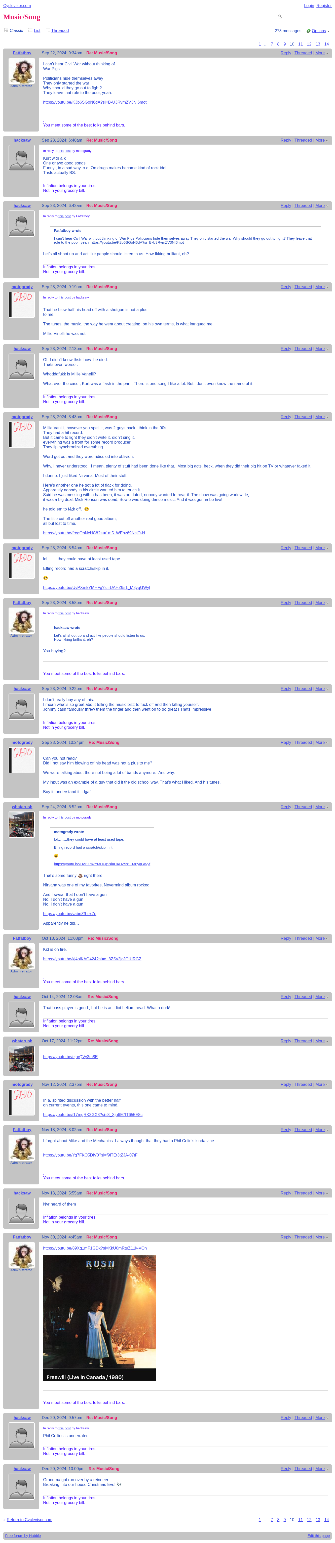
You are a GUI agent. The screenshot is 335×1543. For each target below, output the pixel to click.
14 (326, 44)
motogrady (22, 286)
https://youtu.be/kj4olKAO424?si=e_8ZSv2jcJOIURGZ (92, 959)
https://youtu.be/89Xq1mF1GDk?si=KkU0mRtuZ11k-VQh (95, 1248)
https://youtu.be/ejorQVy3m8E (70, 1056)
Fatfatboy (22, 53)
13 (318, 44)
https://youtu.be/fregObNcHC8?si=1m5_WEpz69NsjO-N (94, 533)
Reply (286, 53)
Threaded (60, 30)
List (37, 30)
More (320, 53)
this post (64, 151)
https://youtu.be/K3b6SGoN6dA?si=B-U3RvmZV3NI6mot (94, 102)
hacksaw (22, 140)
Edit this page (319, 1536)
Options (319, 30)
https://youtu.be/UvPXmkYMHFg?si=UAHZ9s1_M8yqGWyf (96, 587)
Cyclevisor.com (17, 5)
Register (324, 5)
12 (309, 44)
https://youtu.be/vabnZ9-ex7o (69, 913)
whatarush (22, 806)
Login (309, 5)
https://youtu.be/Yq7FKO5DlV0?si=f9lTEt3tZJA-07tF (90, 1155)
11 (300, 44)
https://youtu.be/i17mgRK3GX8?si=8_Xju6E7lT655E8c (92, 1114)
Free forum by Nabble (23, 1536)
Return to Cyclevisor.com (29, 1519)
